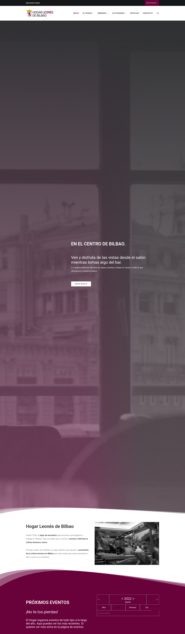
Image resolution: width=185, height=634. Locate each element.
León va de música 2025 (103, 452)
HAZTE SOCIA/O (138, 550)
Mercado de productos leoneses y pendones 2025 (37, 457)
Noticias (134, 13)
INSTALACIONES (77, 550)
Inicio (76, 13)
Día (146, 220)
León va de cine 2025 (134, 452)
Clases (98, 583)
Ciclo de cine (100, 579)
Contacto (148, 13)
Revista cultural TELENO (105, 600)
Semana (132, 220)
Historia (98, 593)
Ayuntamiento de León (44, 586)
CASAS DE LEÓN (108, 550)
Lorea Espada (120, 628)
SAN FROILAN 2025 (73, 599)
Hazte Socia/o (152, 3)
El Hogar (88, 13)
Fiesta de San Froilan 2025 (76, 610)
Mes (104, 220)
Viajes (97, 586)
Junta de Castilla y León (44, 590)
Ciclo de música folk (104, 604)
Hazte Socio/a (73, 84)
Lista (118, 220)
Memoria (103, 13)
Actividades (119, 13)
